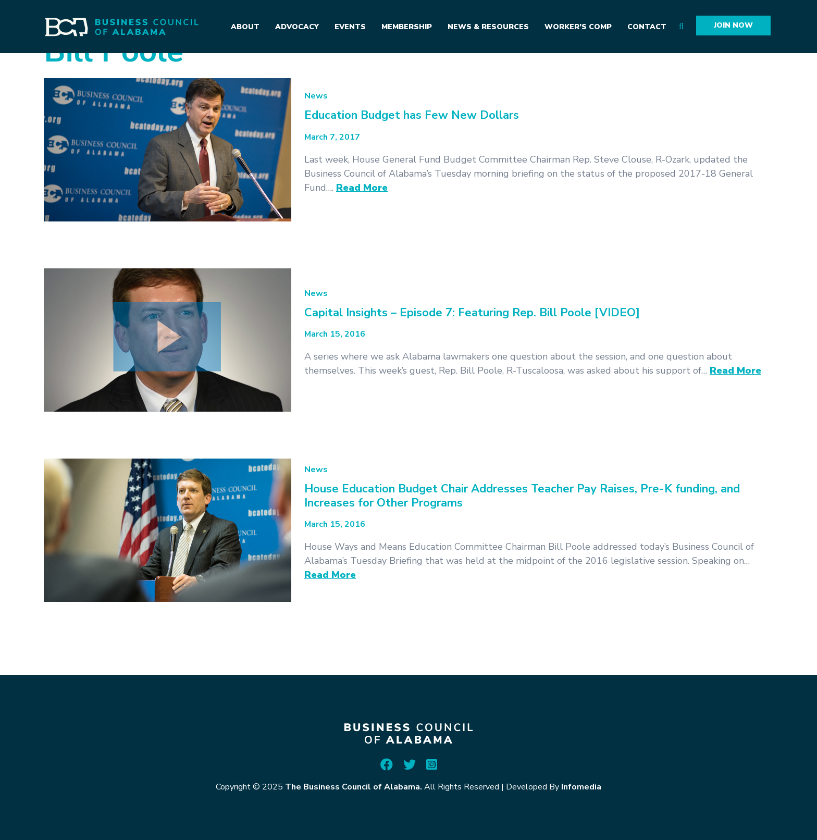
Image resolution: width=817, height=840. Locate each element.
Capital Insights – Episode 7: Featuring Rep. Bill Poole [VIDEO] (472, 312)
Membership (406, 27)
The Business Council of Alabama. (353, 787)
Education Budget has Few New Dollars (411, 115)
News (316, 96)
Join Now (733, 25)
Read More (362, 187)
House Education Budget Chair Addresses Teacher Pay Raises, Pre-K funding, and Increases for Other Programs (522, 495)
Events (350, 27)
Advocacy (297, 27)
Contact (646, 27)
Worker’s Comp (578, 27)
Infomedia (581, 787)
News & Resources (488, 27)
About (245, 27)
